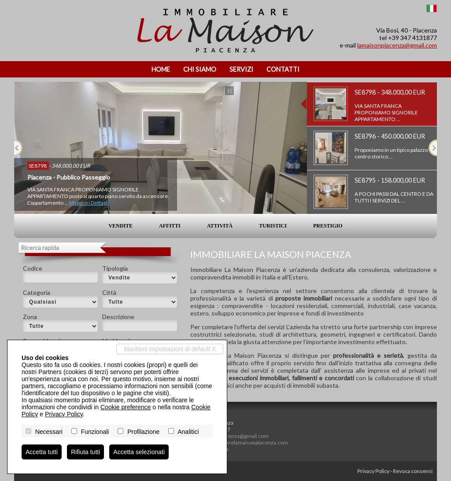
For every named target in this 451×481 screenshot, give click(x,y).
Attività (220, 226)
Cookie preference (125, 407)
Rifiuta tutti (85, 451)
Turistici (273, 226)
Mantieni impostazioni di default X (170, 348)
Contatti (282, 69)
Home (161, 69)
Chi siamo (199, 69)
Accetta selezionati (139, 451)
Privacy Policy (373, 471)
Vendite (120, 226)
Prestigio (328, 226)
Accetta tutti (42, 451)
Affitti (170, 226)
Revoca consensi (413, 471)
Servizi (241, 69)
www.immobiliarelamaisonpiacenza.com (240, 442)
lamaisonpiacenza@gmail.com (397, 45)
